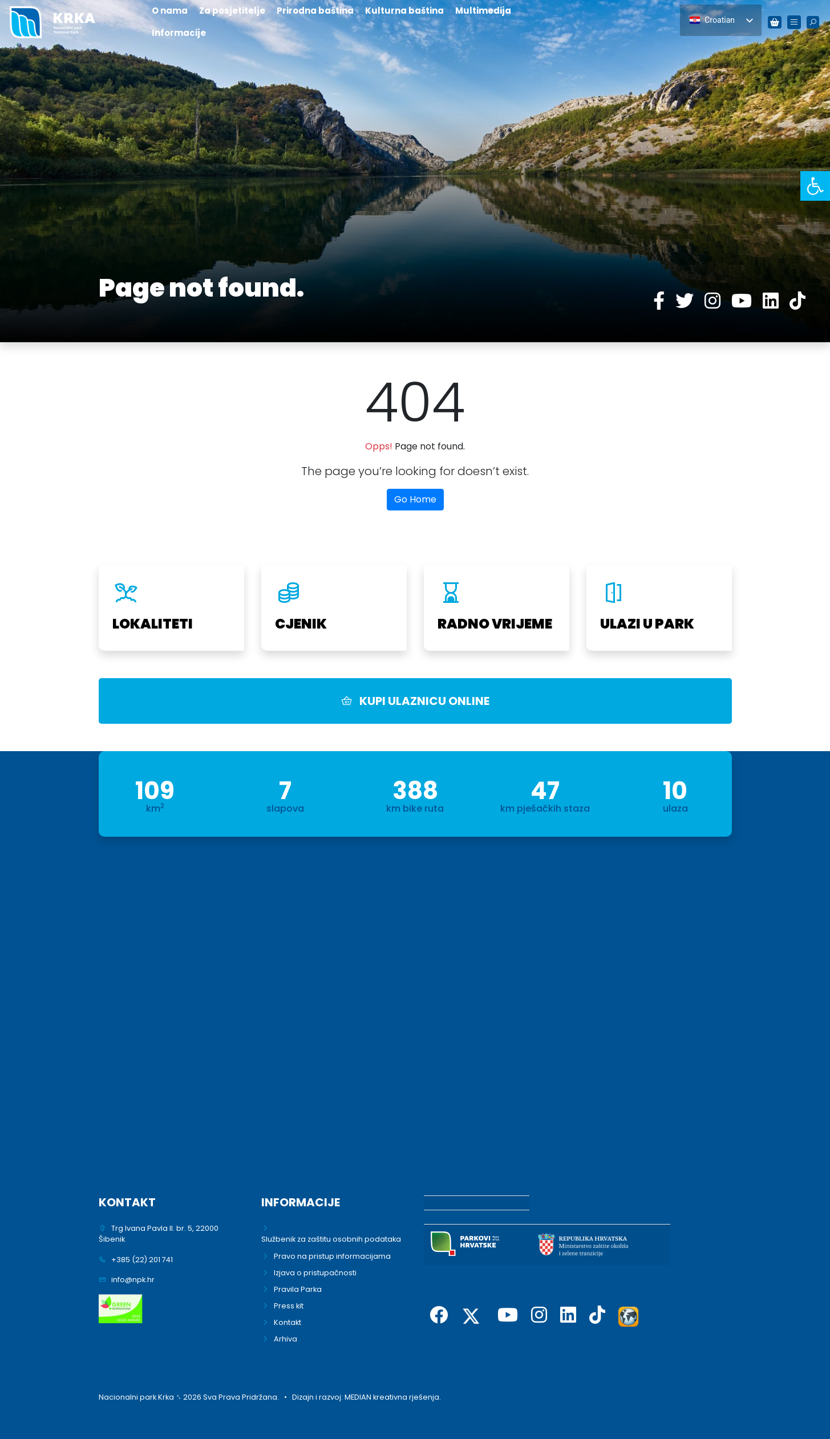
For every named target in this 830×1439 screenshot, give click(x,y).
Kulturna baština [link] (404, 11)
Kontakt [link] (287, 1322)
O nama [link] (170, 11)
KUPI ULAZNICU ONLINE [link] (415, 701)
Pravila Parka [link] (298, 1289)
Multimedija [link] (483, 11)
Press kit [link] (288, 1306)
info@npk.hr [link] (133, 1279)
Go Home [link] (415, 499)
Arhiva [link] (285, 1339)
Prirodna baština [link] (315, 11)
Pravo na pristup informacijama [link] (332, 1256)
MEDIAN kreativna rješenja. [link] (393, 1397)
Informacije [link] (179, 33)
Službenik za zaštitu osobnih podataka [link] (331, 1239)
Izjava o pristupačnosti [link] (315, 1273)
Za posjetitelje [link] (232, 11)
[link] (815, 186)
